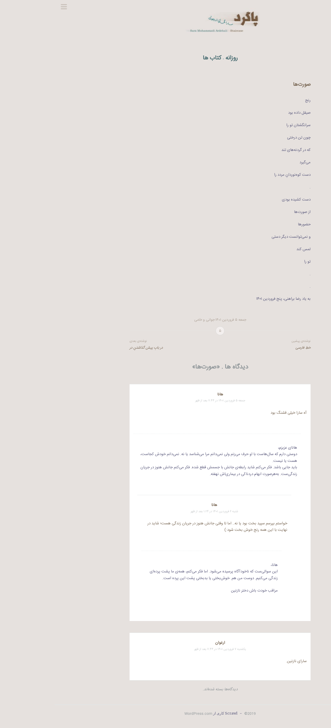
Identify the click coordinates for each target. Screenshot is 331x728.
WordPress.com (144, 714)
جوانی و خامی (150, 320)
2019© (195, 714)
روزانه (177, 58)
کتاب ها (157, 58)
